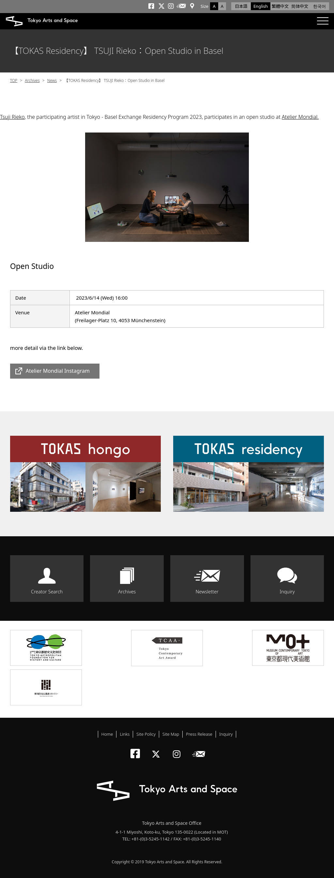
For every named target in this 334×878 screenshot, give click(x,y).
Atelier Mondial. (300, 116)
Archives (32, 80)
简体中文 (299, 6)
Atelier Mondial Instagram (58, 370)
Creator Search (47, 591)
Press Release (199, 734)
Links (124, 734)
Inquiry (287, 591)
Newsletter (207, 591)
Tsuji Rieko (12, 116)
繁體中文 (280, 6)
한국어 (319, 6)
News (52, 80)
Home (107, 734)
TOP (13, 80)
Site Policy (146, 734)
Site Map (170, 734)
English (260, 6)
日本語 (241, 6)
